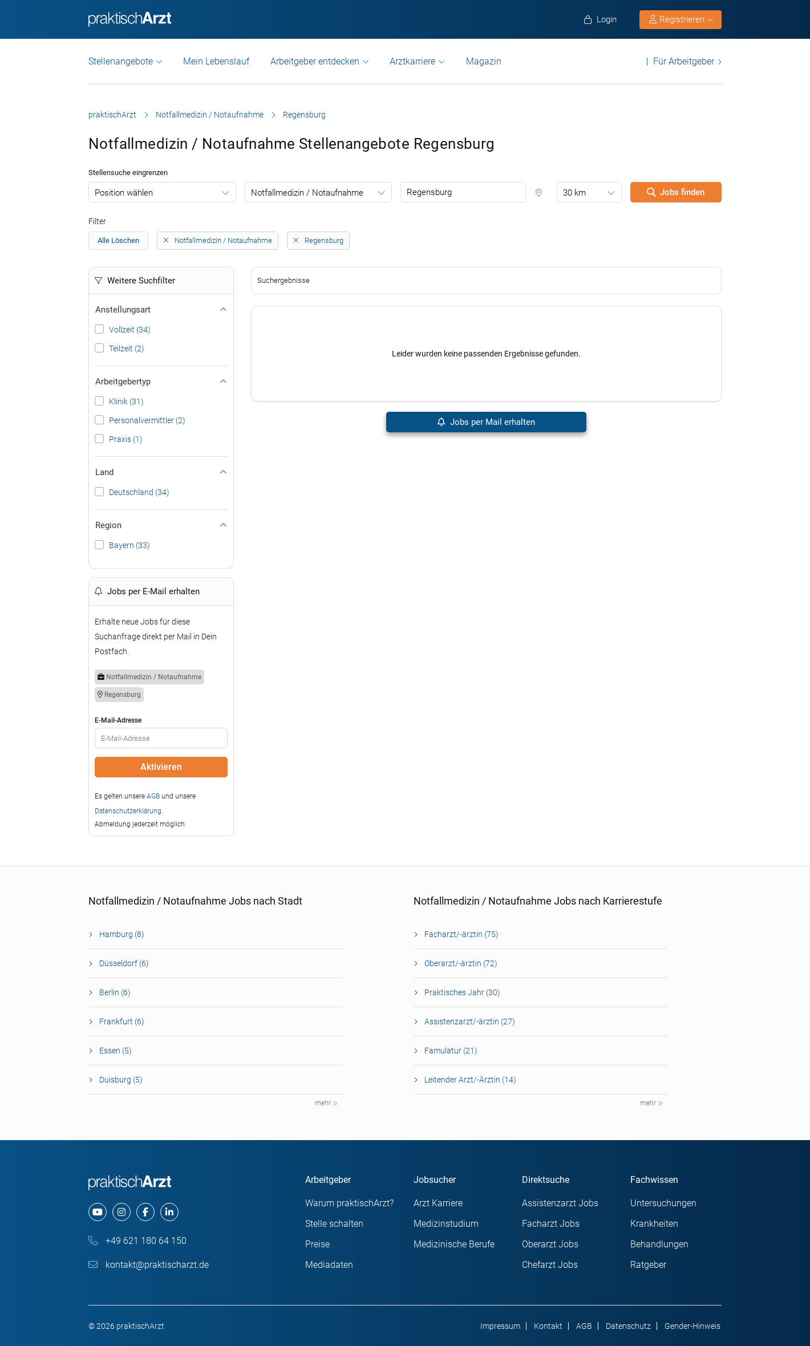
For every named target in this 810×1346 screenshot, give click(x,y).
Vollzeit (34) (130, 329)
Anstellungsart (161, 310)
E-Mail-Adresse (118, 720)
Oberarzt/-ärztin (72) (460, 963)
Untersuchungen (663, 1203)
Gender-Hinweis (692, 1326)
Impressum (500, 1326)
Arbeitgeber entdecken (314, 61)
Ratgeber (648, 1264)
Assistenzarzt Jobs (560, 1203)
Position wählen (124, 193)
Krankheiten (654, 1223)
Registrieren (681, 19)
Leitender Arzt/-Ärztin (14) (470, 1079)
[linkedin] (169, 1212)
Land (161, 472)
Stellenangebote (120, 61)
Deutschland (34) (139, 492)
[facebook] (145, 1212)
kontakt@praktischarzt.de (148, 1264)
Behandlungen (659, 1244)
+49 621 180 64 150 (137, 1240)
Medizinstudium (446, 1223)
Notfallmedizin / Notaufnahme (210, 114)
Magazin (483, 61)
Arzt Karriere (438, 1203)
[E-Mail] (161, 738)
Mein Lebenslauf (216, 61)
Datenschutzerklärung (128, 811)
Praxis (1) (126, 439)
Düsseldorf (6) (124, 963)
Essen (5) (115, 1050)
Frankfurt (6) (121, 1021)
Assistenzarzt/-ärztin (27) (469, 1021)
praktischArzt (112, 114)
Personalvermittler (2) (147, 420)
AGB (153, 796)
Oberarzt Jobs (550, 1244)
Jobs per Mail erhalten (486, 422)
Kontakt (548, 1326)
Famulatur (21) (450, 1050)
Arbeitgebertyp (161, 381)
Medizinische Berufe (454, 1244)
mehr (326, 1103)
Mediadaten (329, 1264)
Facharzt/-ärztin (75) (461, 934)
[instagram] (121, 1212)
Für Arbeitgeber (683, 61)
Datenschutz (628, 1326)
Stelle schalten (334, 1223)
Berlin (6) (115, 992)
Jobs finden (675, 192)
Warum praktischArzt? (349, 1203)
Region (161, 525)
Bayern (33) (129, 545)
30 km (574, 193)
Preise (317, 1244)
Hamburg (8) (121, 934)
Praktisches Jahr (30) (462, 992)
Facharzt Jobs (551, 1223)
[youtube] (97, 1212)
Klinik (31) (126, 401)
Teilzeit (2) (126, 348)
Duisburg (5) (121, 1079)
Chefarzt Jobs (550, 1264)
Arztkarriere (412, 61)
